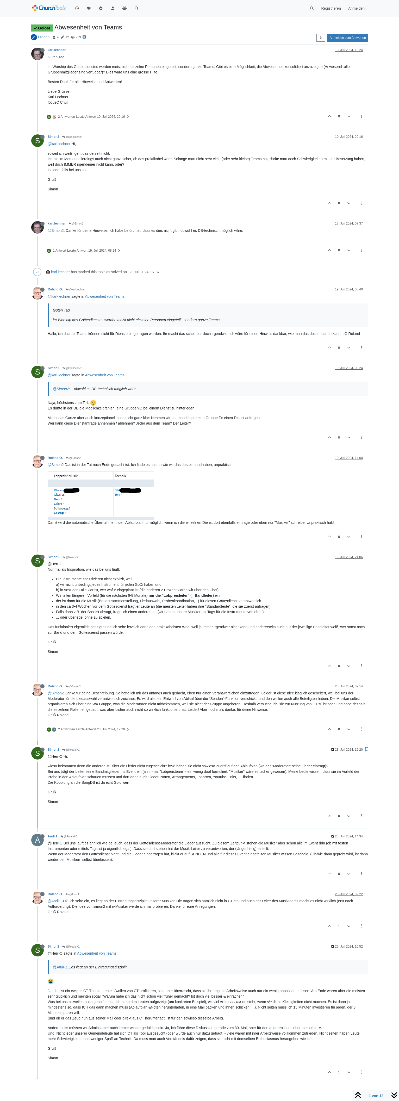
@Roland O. (71, 557)
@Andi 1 (72, 894)
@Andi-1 (55, 901)
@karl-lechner (59, 144)
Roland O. (55, 289)
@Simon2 (76, 223)
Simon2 (53, 137)
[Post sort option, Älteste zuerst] (320, 37)
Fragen (43, 37)
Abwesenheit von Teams (104, 296)
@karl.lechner (72, 136)
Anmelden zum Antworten (347, 38)
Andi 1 (52, 836)
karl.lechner (57, 50)
